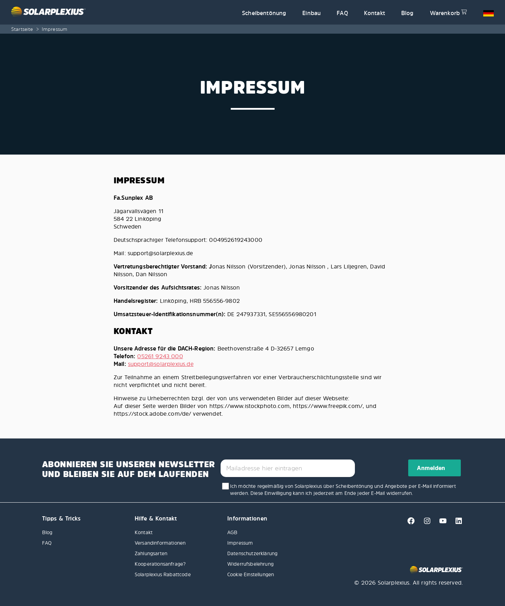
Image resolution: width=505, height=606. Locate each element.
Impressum (240, 542)
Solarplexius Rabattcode (163, 574)
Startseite (22, 29)
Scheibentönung (264, 13)
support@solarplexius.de (161, 364)
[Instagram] (425, 523)
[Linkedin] (456, 523)
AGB (232, 532)
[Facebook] (409, 523)
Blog (407, 13)
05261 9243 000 (160, 356)
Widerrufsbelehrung (250, 563)
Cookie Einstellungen (250, 574)
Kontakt (374, 13)
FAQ (342, 13)
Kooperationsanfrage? (160, 563)
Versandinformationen (160, 542)
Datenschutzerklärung (252, 553)
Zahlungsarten (151, 553)
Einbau (311, 13)
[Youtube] (441, 523)
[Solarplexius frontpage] (122, 12)
